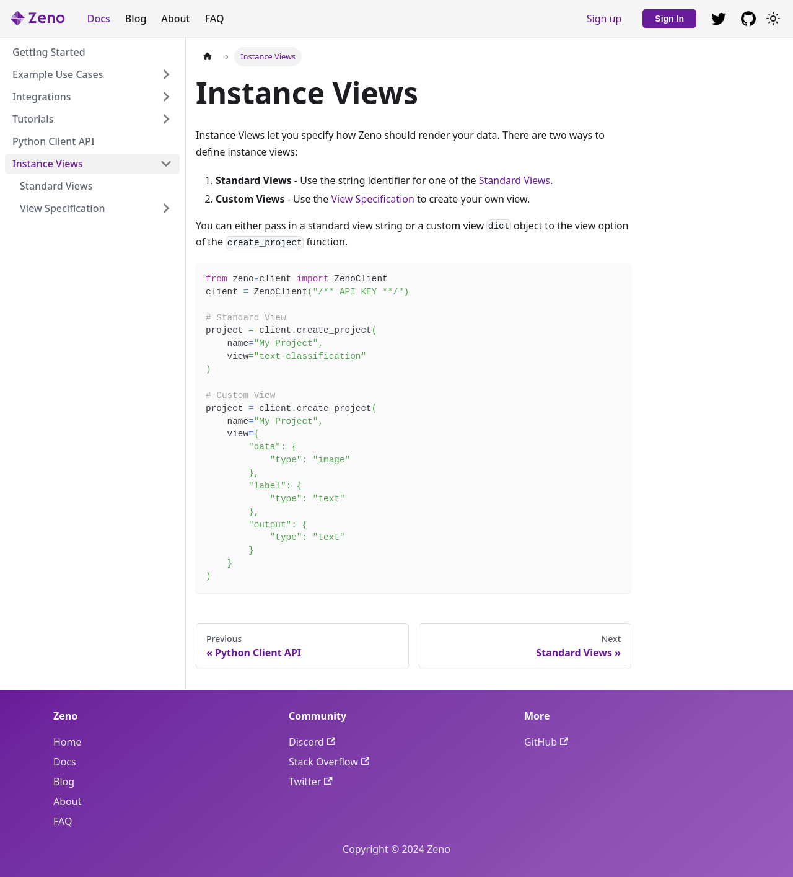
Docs (98, 18)
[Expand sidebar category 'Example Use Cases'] (166, 74)
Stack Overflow (329, 762)
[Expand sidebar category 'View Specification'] (166, 208)
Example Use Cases (57, 74)
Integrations (41, 97)
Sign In (669, 19)
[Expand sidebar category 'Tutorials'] (166, 119)
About (175, 18)
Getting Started (48, 52)
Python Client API (53, 141)
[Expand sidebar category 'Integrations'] (166, 97)
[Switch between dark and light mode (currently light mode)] (773, 19)
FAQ (214, 18)
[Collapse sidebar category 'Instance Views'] (166, 164)
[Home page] (207, 56)
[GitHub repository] (719, 19)
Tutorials (32, 119)
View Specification (62, 208)
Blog (135, 18)
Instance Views (47, 163)
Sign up (604, 18)
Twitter (311, 781)
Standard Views (56, 186)
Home (67, 742)
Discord (312, 742)
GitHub (546, 742)
